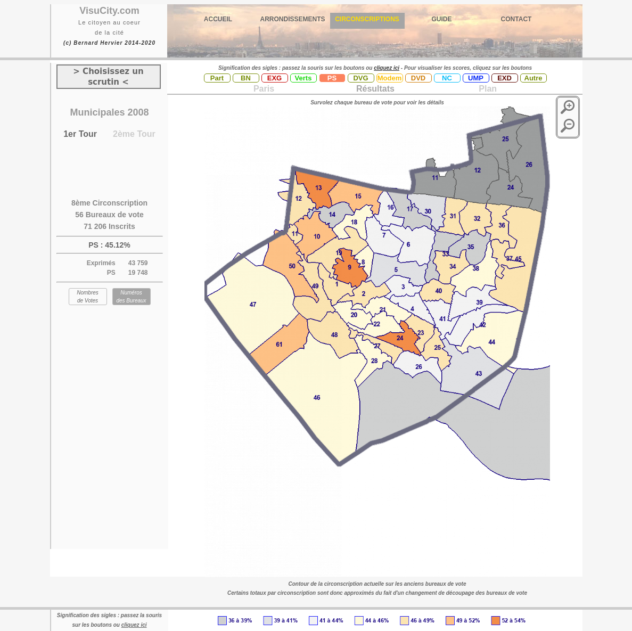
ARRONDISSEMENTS (292, 19)
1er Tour (80, 133)
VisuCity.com (109, 10)
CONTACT (516, 19)
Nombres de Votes (88, 297)
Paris (263, 88)
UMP (475, 78)
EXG (274, 78)
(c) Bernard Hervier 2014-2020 (109, 43)
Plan (487, 88)
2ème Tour (134, 133)
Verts (303, 78)
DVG (360, 78)
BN (246, 78)
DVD (418, 78)
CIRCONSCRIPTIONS (367, 19)
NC (447, 78)
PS (331, 78)
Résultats (375, 88)
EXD (504, 78)
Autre (533, 78)
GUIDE (441, 19)
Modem (389, 78)
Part (217, 78)
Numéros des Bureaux (131, 297)
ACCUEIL (218, 19)
